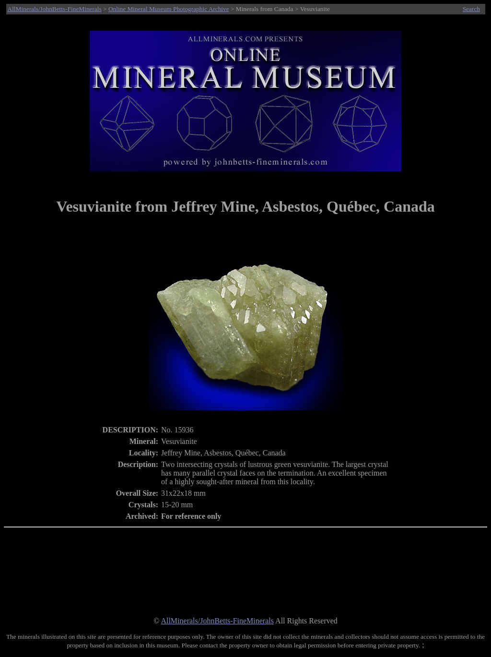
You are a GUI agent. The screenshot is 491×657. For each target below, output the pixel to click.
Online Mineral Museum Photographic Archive (168, 8)
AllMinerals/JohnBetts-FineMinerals (55, 8)
